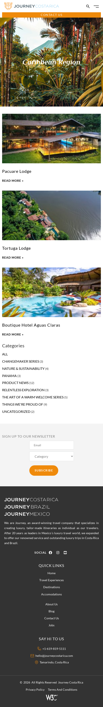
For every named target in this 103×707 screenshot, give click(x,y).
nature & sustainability (23, 368)
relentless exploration (23, 390)
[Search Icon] (88, 6)
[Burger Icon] (96, 6)
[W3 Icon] (51, 697)
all (5, 354)
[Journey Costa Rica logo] (34, 499)
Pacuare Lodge (16, 171)
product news (15, 383)
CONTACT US (51, 15)
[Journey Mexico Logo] (29, 513)
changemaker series (20, 361)
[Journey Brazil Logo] (36, 506)
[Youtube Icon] (66, 552)
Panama (9, 376)
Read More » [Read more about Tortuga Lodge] (13, 257)
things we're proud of (22, 404)
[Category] (51, 456)
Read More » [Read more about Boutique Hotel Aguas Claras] (13, 334)
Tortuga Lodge (16, 248)
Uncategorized (16, 411)
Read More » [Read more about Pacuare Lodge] (13, 180)
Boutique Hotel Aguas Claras (31, 324)
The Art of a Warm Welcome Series (33, 397)
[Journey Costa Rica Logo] (31, 6)
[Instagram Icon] (58, 552)
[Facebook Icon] (51, 552)
